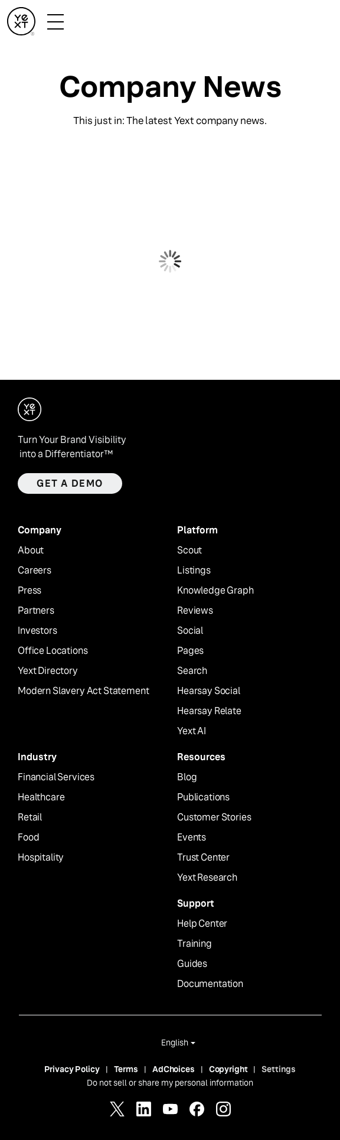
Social (190, 631)
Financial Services (56, 777)
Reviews (195, 611)
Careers (34, 570)
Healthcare (41, 797)
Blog (187, 777)
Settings (278, 1069)
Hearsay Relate (209, 711)
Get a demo (70, 483)
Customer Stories (214, 817)
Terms (126, 1069)
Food (28, 837)
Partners (36, 611)
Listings (194, 570)
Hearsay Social (208, 691)
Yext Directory (48, 671)
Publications (203, 797)
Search (192, 671)
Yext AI (191, 731)
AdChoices (173, 1069)
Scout (189, 550)
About (31, 550)
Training (194, 944)
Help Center (202, 924)
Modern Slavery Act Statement (83, 691)
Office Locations (52, 651)
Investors (37, 631)
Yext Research (207, 878)
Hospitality (41, 858)
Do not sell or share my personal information (170, 1082)
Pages (190, 651)
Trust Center (203, 858)
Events (191, 837)
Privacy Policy (72, 1069)
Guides (192, 964)
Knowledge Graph (215, 591)
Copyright (228, 1069)
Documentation (210, 984)
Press (29, 591)
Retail (30, 817)
